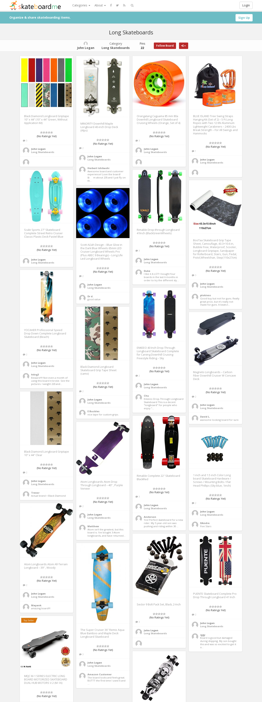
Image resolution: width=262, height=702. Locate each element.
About (100, 5)
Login (246, 5)
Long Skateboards (42, 152)
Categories (81, 5)
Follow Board (165, 45)
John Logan (38, 148)
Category (116, 45)
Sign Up (244, 18)
